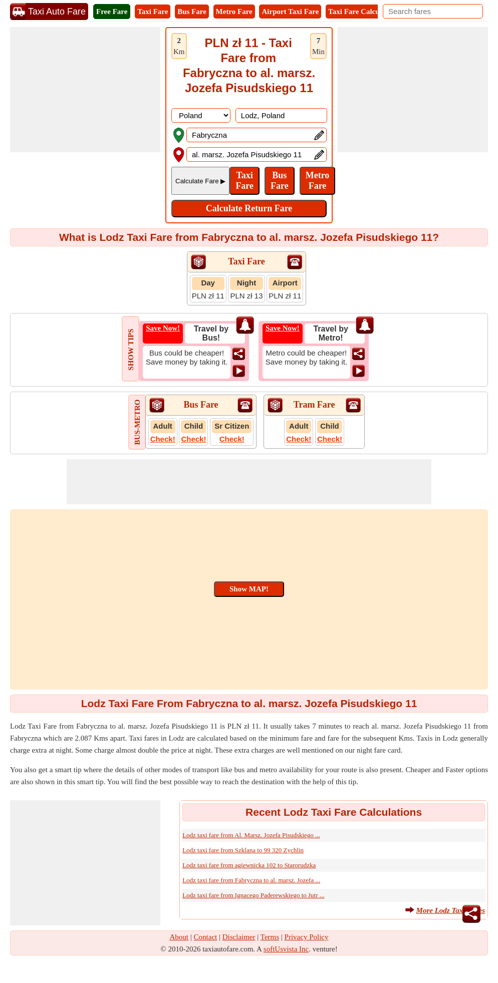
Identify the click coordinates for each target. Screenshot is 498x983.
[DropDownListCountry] (200, 115)
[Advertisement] (85, 89)
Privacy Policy (307, 937)
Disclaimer (239, 937)
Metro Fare (234, 12)
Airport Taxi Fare (290, 12)
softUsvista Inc (286, 949)
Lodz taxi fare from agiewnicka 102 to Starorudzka (249, 865)
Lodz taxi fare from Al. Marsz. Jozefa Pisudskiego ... (251, 835)
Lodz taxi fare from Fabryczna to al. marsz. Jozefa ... (251, 880)
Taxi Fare (152, 12)
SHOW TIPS (131, 349)
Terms (270, 937)
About (179, 937)
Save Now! (163, 328)
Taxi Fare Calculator (361, 12)
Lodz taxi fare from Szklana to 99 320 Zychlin (243, 850)
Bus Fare (191, 12)
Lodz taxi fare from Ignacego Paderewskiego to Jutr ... (253, 895)
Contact (205, 937)
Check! (162, 439)
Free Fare (111, 12)
